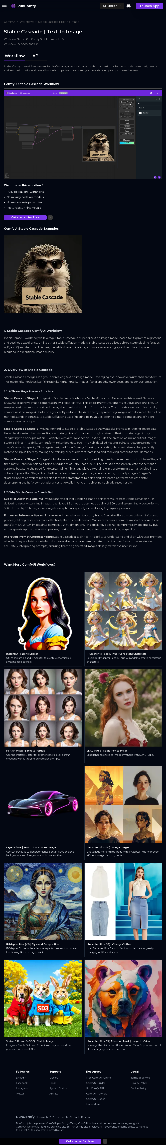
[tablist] (25, 55)
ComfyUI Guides (95, 1083)
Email (52, 1083)
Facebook (21, 1083)
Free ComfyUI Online (98, 1077)
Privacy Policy (139, 1083)
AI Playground (108, 1126)
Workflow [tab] (15, 55)
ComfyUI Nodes (95, 1098)
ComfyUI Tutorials (96, 1093)
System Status (58, 1088)
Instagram (22, 1088)
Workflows (27, 21)
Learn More (93, 1104)
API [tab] (35, 55)
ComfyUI (10, 21)
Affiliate (53, 1093)
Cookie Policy (138, 1088)
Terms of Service (140, 1077)
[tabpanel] (83, 600)
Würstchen (136, 377)
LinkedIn (21, 1077)
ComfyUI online (87, 1123)
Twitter (20, 1093)
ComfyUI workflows (27, 1126)
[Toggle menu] (4, 5)
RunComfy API (95, 1088)
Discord (53, 1077)
